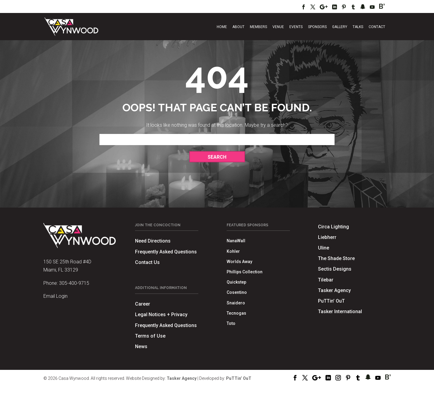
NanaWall (236, 240)
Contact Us (147, 262)
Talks (358, 27)
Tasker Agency (334, 290)
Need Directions (153, 241)
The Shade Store (336, 258)
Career (142, 304)
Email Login (55, 296)
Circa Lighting (333, 227)
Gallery (339, 27)
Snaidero (236, 302)
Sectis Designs (334, 269)
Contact (377, 27)
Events (296, 27)
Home (222, 27)
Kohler (233, 251)
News (141, 346)
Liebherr (327, 237)
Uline (323, 248)
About (238, 27)
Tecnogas (236, 313)
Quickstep (236, 282)
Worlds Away (239, 261)
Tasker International (340, 311)
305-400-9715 (74, 283)
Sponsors (317, 27)
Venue (278, 27)
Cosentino (237, 292)
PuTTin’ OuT (331, 301)
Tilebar (325, 280)
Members (258, 27)
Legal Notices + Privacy (161, 314)
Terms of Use (150, 336)
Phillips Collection (245, 271)
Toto (231, 323)
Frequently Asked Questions (166, 252)
